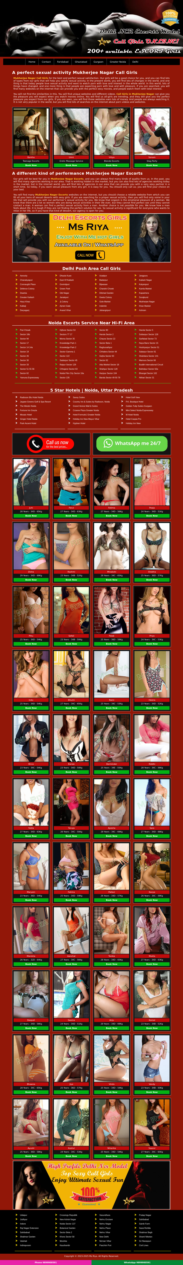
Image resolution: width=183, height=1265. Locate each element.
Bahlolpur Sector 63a (148, 369)
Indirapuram (25, 1245)
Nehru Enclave (106, 1219)
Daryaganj (24, 310)
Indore (23, 1224)
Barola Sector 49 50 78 (109, 378)
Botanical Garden (67, 1228)
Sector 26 (24, 356)
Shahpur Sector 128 (108, 369)
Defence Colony (27, 289)
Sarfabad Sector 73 (148, 339)
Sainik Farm (144, 1224)
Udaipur (23, 1215)
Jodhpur (23, 1219)
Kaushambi (65, 1245)
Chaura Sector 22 (107, 339)
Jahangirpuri (105, 310)
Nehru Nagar (105, 1224)
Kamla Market (145, 289)
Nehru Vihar (104, 1232)
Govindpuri (65, 284)
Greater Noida (118, 61)
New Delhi (104, 1237)
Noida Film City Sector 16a (72, 373)
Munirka (63, 1241)
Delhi (135, 61)
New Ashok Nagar (68, 1219)
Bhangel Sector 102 (148, 373)
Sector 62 (24, 373)
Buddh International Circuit (151, 365)
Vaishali (23, 1241)
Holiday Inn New (133, 423)
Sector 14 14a (26, 347)
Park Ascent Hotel (28, 423)
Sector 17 (24, 343)
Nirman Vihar (105, 1241)
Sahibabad (25, 1232)
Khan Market (145, 306)
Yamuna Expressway (29, 378)
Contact (46, 61)
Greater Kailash (27, 297)
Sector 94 (24, 339)
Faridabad (62, 61)
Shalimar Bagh (145, 1232)
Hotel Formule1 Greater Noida (86, 415)
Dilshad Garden (106, 293)
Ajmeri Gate (65, 306)
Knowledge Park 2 (68, 347)
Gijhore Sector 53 (68, 330)
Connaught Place (28, 284)
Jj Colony (64, 302)
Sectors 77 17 (66, 334)
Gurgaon (98, 61)
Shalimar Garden (27, 1237)
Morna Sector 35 (67, 339)
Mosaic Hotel (26, 415)
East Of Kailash (67, 280)
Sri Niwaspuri (145, 1241)
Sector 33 (24, 365)
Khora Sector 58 (67, 1237)
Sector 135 (65, 378)
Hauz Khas (25, 302)
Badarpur (103, 280)
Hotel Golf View (133, 397)
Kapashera (144, 293)
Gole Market (104, 302)
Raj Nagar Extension (29, 1228)
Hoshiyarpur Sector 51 (149, 347)
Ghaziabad (81, 61)
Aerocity (23, 276)
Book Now (31, 165)
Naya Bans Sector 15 (148, 343)
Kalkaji (23, 306)
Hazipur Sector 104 (108, 373)
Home (32, 61)
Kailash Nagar (145, 280)
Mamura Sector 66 (147, 360)
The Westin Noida (28, 406)
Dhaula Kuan (66, 276)
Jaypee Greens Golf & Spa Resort (35, 402)
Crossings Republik (68, 1215)
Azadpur (103, 276)
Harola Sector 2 (106, 334)
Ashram (142, 310)
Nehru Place (105, 1228)
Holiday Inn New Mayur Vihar (86, 419)
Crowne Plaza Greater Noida (86, 410)
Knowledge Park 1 (68, 343)
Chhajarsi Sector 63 (69, 369)
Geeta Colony (105, 297)
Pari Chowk (25, 330)
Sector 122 (65, 356)
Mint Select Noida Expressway (139, 410)
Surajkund (143, 297)
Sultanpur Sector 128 (148, 334)
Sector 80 (103, 330)
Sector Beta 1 (105, 343)
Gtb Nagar (64, 293)
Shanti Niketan (145, 1237)
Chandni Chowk (106, 289)
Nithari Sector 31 (146, 378)
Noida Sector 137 (67, 1224)
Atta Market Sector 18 (109, 365)
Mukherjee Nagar (147, 302)
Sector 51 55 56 (27, 369)
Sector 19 (24, 352)
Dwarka (23, 293)
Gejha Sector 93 (106, 356)
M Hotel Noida (132, 415)
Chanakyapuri (26, 280)
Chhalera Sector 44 (108, 352)
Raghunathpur (105, 347)
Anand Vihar (65, 310)
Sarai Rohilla (145, 1228)
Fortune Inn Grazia (28, 410)
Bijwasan (103, 284)
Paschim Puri (105, 1245)
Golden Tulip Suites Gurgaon (139, 406)
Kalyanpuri (144, 284)
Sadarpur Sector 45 (68, 360)
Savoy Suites (79, 397)
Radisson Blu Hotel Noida (31, 397)
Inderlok (103, 306)
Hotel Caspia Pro (133, 419)
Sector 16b (25, 334)
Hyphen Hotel (79, 423)
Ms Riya (93, 1256)
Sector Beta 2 (66, 1232)
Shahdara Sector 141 (148, 356)
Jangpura (143, 276)
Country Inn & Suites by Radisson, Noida (91, 402)
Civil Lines (143, 1245)
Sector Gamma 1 (67, 352)
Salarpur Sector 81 (147, 352)
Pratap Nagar (145, 1215)
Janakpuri (64, 297)
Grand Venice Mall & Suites (85, 406)
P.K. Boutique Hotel (134, 402)
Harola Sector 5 (146, 330)
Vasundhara (104, 1215)
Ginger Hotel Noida (28, 419)
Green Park (65, 289)
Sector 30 (24, 360)
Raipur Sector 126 (68, 365)
